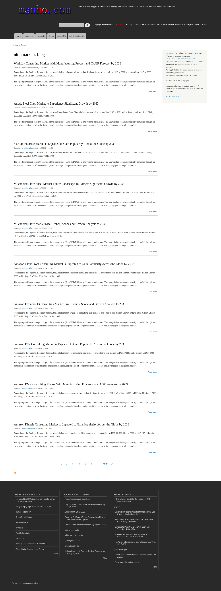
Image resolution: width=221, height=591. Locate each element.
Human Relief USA (23, 512)
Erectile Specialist (23, 533)
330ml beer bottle (72, 530)
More (56, 554)
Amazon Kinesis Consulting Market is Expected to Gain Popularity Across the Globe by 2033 (71, 424)
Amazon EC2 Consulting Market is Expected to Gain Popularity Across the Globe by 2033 (69, 344)
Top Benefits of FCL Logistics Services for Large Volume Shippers (35, 500)
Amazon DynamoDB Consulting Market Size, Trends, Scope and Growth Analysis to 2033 (69, 304)
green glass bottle (72, 541)
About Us (61, 36)
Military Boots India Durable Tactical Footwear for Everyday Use (85, 552)
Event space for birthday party (126, 562)
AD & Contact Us (77, 36)
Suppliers (29, 36)
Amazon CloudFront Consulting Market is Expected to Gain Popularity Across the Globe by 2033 (74, 264)
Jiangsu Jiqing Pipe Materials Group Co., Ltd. (34, 506)
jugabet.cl (118, 506)
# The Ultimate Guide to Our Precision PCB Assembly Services (132, 500)
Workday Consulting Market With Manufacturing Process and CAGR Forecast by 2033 (67, 63)
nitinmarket (28, 68)
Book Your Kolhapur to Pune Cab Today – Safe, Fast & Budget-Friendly (133, 520)
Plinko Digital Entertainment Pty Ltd (30, 549)
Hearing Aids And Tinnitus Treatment (30, 544)
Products (41, 36)
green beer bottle (72, 546)
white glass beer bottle (74, 535)
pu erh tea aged (120, 549)
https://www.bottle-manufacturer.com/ (181, 59)
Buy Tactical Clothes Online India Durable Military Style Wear (85, 505)
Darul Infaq (20, 538)
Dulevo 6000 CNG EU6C (75, 512)
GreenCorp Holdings (24, 517)
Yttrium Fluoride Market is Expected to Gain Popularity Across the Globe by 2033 (64, 143)
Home (18, 36)
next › (105, 464)
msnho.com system (30, 583)
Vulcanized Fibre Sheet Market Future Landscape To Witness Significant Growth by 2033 (69, 183)
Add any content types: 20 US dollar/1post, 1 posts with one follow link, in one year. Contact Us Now (166, 24)
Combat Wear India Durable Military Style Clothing (85, 525)
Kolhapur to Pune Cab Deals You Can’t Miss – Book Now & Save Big (133, 528)
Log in (96, 24)
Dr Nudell (19, 528)
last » (112, 464)
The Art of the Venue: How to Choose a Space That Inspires (135, 556)
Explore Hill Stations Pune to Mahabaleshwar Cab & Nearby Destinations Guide (134, 513)
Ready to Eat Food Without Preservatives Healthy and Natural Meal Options (85, 518)
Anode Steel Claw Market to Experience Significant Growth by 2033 (56, 103)
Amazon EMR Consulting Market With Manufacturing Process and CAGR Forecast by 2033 (71, 384)
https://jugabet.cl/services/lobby (78, 499)
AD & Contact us (172, 97)
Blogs (51, 36)
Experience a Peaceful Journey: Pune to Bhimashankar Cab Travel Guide (130, 535)
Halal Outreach (22, 522)
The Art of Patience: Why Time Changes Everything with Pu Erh (135, 543)
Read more (152, 91)
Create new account (108, 24)
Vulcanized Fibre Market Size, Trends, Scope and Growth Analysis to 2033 (60, 224)
